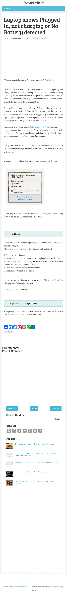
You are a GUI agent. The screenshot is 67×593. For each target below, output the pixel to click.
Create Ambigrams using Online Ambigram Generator (35, 444)
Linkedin (25, 431)
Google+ (19, 431)
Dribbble (9, 431)
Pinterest (30, 431)
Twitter (40, 431)
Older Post (56, 408)
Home (34, 408)
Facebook (14, 431)
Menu (7, 8)
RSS (35, 431)
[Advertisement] (25, 60)
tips (31, 38)
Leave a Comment (42, 38)
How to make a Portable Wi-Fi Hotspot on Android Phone (36, 472)
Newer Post (12, 408)
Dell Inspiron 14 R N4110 (39, 127)
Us (54, 587)
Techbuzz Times (33, 3)
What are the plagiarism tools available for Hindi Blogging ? (37, 462)
